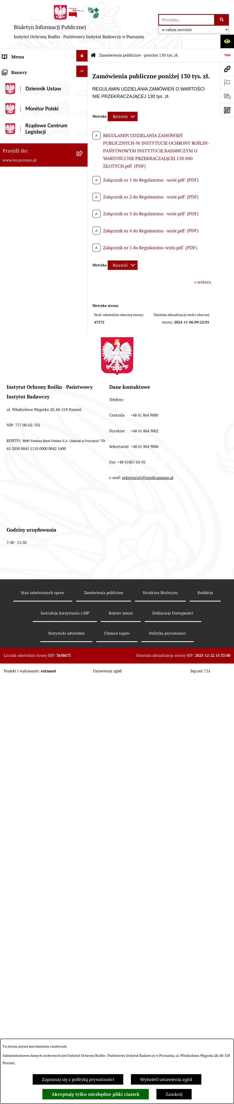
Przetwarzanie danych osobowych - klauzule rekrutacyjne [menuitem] (38, 657)
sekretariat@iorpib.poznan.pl (148, 931)
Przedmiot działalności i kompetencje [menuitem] (26, 88)
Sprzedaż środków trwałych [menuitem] (30, 543)
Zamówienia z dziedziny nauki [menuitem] (33, 529)
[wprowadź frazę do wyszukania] (186, 20)
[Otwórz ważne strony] (227, 83)
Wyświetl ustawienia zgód (166, 1079)
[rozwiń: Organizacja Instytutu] (83, 120)
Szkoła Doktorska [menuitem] (20, 135)
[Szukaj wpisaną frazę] (222, 20)
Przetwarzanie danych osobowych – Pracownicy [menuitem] (38, 634)
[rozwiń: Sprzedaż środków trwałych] (83, 542)
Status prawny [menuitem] (16, 70)
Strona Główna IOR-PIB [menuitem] (26, 676)
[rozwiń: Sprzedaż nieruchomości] (83, 556)
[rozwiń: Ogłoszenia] (83, 569)
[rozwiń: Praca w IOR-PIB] (83, 203)
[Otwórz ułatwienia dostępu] (227, 41)
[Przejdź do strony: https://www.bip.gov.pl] (227, 55)
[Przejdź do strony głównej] (79, 24)
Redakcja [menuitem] (11, 190)
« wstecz (202, 282)
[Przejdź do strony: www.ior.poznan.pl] (227, 69)
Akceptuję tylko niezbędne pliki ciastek (96, 1094)
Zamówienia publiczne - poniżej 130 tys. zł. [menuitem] (38, 245)
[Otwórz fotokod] (227, 110)
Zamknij (174, 1094)
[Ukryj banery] (82, 690)
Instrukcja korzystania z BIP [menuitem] (30, 176)
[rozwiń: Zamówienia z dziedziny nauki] (83, 528)
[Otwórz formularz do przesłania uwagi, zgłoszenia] (227, 96)
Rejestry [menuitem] (10, 162)
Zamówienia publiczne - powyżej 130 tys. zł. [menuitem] (35, 222)
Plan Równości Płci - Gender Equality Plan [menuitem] (30, 588)
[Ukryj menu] (82, 55)
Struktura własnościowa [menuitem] (26, 149)
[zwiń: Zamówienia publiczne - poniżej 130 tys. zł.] (83, 239)
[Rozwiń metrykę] (123, 116)
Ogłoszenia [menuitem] (13, 570)
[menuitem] (44, 271)
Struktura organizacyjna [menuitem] (26, 107)
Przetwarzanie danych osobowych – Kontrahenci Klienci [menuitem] (38, 611)
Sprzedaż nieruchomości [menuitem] (27, 557)
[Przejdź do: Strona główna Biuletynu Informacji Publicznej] (93, 55)
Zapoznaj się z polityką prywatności (78, 1079)
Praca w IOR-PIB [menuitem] (18, 204)
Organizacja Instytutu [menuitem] (24, 121)
